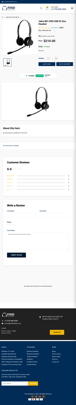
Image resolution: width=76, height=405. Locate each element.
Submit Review (16, 255)
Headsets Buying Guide (8, 354)
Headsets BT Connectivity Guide (11, 364)
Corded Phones (31, 364)
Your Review (11, 230)
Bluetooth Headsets (33, 354)
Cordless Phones (32, 362)
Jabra (61, 28)
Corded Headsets (32, 356)
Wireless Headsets (32, 351)
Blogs (54, 351)
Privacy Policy (56, 354)
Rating (9, 222)
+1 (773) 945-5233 (9, 321)
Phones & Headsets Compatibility (11, 359)
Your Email (42, 211)
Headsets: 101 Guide (7, 351)
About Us (55, 359)
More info (41, 50)
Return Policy (56, 356)
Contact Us (57, 332)
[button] (41, 8)
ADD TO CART (47, 64)
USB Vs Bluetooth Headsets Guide (12, 362)
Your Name (11, 211)
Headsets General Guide (8, 356)
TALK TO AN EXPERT (64, 64)
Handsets (30, 359)
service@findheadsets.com (9, 1)
